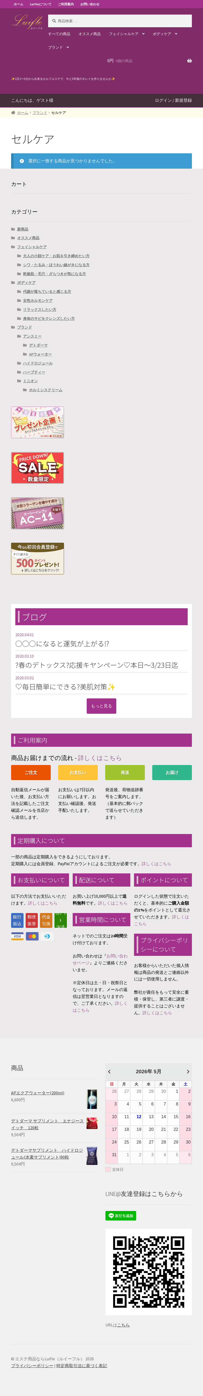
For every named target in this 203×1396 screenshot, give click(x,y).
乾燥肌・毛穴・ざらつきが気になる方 (54, 273)
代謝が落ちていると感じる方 (47, 291)
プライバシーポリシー (32, 1365)
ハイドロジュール (38, 363)
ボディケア (162, 33)
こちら (123, 1325)
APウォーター (40, 354)
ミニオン (30, 381)
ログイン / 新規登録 (173, 100)
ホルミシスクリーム (45, 390)
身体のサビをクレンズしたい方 (49, 318)
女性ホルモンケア (38, 300)
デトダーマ (38, 345)
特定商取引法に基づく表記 (81, 1365)
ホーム (18, 4)
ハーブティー (34, 372)
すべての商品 (59, 33)
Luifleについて (41, 4)
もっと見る (101, 705)
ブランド (55, 47)
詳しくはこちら (100, 758)
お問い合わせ (89, 4)
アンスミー (32, 336)
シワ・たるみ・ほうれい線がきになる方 (56, 264)
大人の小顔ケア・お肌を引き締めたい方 (56, 256)
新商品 (22, 229)
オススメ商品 (90, 33)
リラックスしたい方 (39, 309)
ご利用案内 (66, 4)
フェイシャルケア (124, 33)
